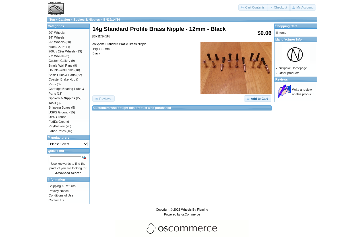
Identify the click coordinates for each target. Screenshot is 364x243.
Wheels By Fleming (194, 209)
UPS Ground (57, 117)
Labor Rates (57, 131)
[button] (253, 7)
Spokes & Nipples (86, 19)
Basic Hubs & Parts (62, 75)
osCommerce (190, 214)
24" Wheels (57, 37)
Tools (52, 103)
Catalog (64, 19)
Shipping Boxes (59, 107)
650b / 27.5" (57, 46)
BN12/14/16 (111, 19)
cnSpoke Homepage (293, 68)
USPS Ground (59, 112)
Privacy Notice (59, 191)
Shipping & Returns (62, 186)
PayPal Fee (57, 126)
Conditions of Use (61, 195)
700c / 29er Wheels (62, 51)
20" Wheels (57, 32)
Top (52, 19)
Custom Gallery (59, 60)
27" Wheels (57, 56)
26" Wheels (57, 42)
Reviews (281, 79)
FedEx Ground (59, 121)
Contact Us (56, 200)
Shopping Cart (286, 26)
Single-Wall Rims (60, 65)
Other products (289, 73)
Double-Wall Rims (61, 70)
